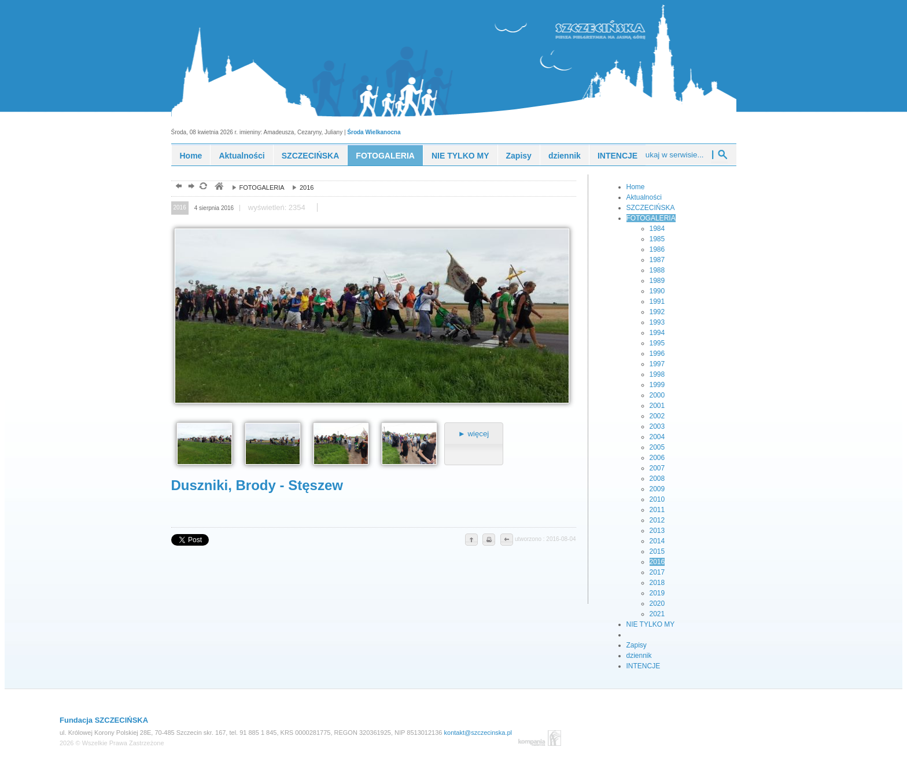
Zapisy (519, 155)
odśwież (203, 187)
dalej (190, 187)
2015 (657, 551)
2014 (657, 541)
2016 (300, 187)
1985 (657, 239)
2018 (657, 583)
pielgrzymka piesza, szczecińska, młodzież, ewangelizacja (218, 187)
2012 (657, 520)
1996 (657, 353)
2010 (657, 499)
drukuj (488, 540)
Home (191, 155)
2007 (657, 468)
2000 (657, 395)
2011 (657, 510)
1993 (657, 322)
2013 (657, 531)
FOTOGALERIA (385, 155)
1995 (657, 343)
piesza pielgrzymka (620, 27)
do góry (471, 540)
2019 (657, 593)
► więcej (473, 433)
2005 (657, 447)
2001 (657, 406)
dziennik (564, 155)
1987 (657, 260)
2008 (657, 478)
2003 (657, 426)
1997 (657, 364)
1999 (657, 385)
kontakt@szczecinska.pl (478, 732)
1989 (657, 281)
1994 (657, 333)
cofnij (506, 540)
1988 (657, 270)
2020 (657, 603)
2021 (657, 614)
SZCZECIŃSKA (311, 155)
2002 (657, 416)
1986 (657, 249)
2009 (657, 489)
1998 (657, 374)
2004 (657, 437)
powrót (177, 187)
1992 (657, 312)
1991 (657, 301)
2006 (657, 458)
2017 (657, 572)
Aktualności (241, 155)
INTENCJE (617, 155)
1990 (657, 291)
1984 (657, 229)
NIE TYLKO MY (460, 155)
